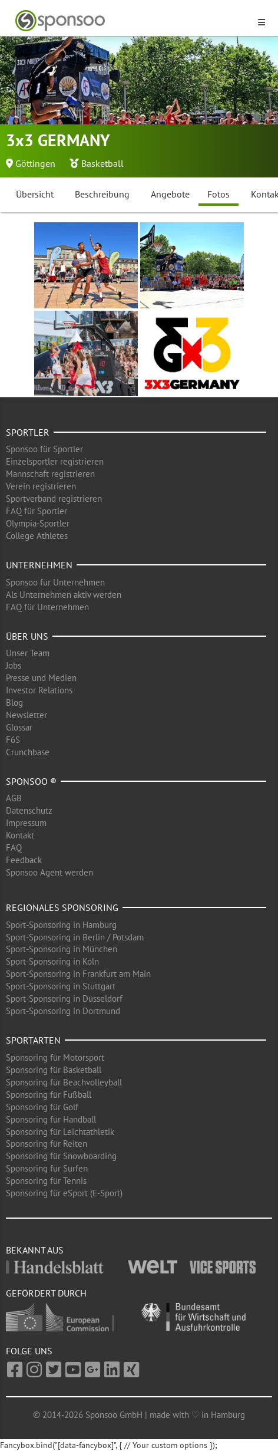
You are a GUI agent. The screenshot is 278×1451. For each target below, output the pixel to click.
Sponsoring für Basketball (53, 1069)
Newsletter (26, 714)
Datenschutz (29, 810)
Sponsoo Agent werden (49, 872)
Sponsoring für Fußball (48, 1094)
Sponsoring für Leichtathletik (60, 1131)
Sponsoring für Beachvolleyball (64, 1082)
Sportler (27, 432)
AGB (14, 798)
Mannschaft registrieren (50, 473)
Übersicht (35, 194)
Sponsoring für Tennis (46, 1180)
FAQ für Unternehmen (47, 607)
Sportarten (33, 1040)
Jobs (13, 665)
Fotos (218, 194)
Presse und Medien (41, 677)
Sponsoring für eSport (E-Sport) (64, 1193)
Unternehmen (39, 565)
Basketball (102, 163)
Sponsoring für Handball (51, 1119)
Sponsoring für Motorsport (55, 1057)
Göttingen (35, 163)
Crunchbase (27, 752)
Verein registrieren (41, 486)
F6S (13, 739)
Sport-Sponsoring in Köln (52, 961)
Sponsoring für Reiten (46, 1143)
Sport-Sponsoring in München (61, 949)
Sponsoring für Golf (42, 1107)
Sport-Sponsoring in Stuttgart (60, 986)
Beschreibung (102, 194)
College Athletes (37, 535)
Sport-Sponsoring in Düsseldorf (64, 998)
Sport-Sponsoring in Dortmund (63, 1010)
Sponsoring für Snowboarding (61, 1156)
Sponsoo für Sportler (44, 449)
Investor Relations (39, 690)
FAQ (14, 847)
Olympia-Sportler (38, 523)
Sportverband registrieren (54, 498)
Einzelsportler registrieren (55, 461)
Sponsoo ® (31, 781)
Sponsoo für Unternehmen (55, 582)
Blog (14, 702)
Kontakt (20, 835)
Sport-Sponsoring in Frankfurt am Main (78, 973)
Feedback (24, 860)
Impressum (26, 822)
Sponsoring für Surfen (47, 1168)
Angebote (170, 194)
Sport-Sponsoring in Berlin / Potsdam (75, 937)
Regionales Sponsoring (62, 907)
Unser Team (27, 653)
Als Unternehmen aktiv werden (63, 594)
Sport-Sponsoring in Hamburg (61, 924)
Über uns (27, 636)
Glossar (19, 727)
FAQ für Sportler (36, 510)
